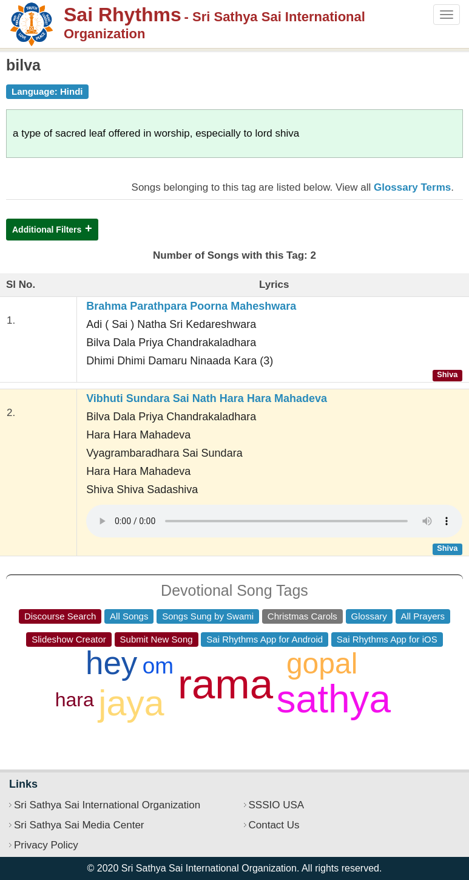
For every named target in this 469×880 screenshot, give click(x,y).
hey (111, 663)
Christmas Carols (302, 616)
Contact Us (274, 825)
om (158, 665)
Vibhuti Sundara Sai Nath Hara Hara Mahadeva (206, 398)
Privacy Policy (46, 845)
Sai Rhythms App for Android (264, 639)
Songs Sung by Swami (208, 616)
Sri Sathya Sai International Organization (107, 805)
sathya (334, 699)
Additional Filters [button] (46, 229)
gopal (321, 663)
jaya (131, 703)
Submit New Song (156, 639)
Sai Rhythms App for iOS (387, 639)
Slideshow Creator (69, 639)
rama (225, 684)
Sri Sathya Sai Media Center (79, 825)
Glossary (369, 616)
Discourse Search (60, 616)
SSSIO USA (277, 805)
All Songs (129, 616)
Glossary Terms (412, 187)
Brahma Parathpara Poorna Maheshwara (191, 306)
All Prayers (423, 616)
